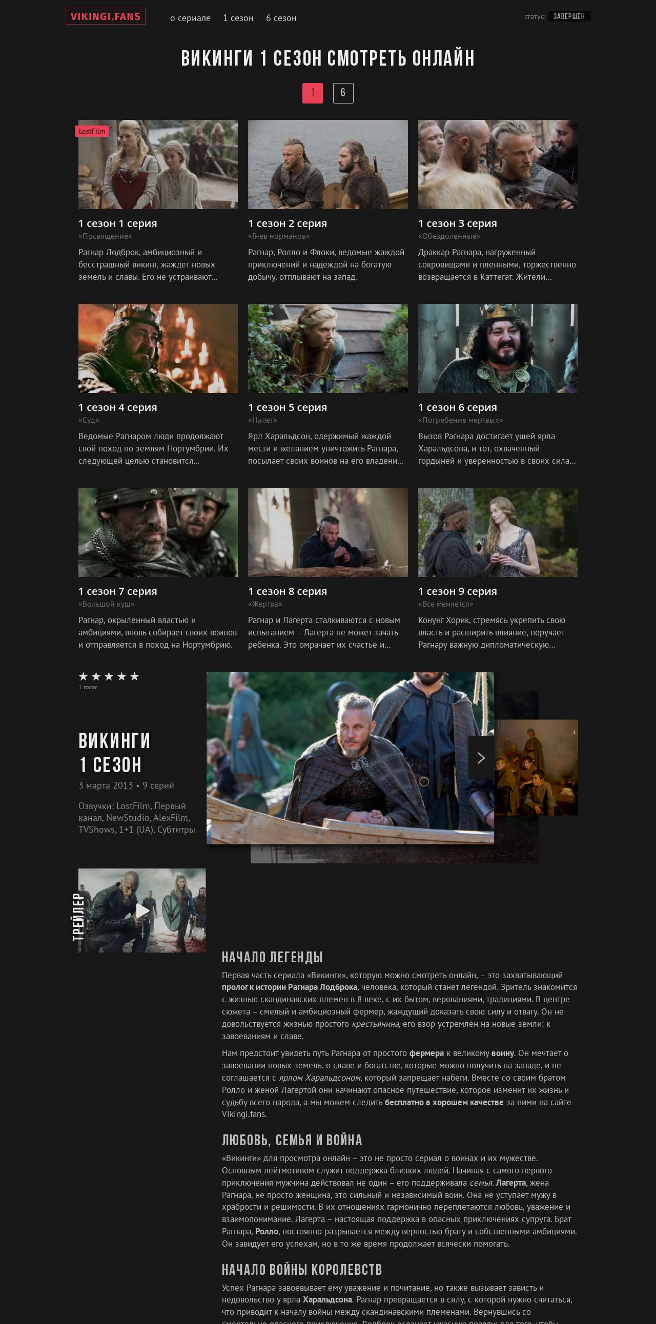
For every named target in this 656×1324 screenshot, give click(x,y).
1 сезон (238, 18)
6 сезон (281, 18)
